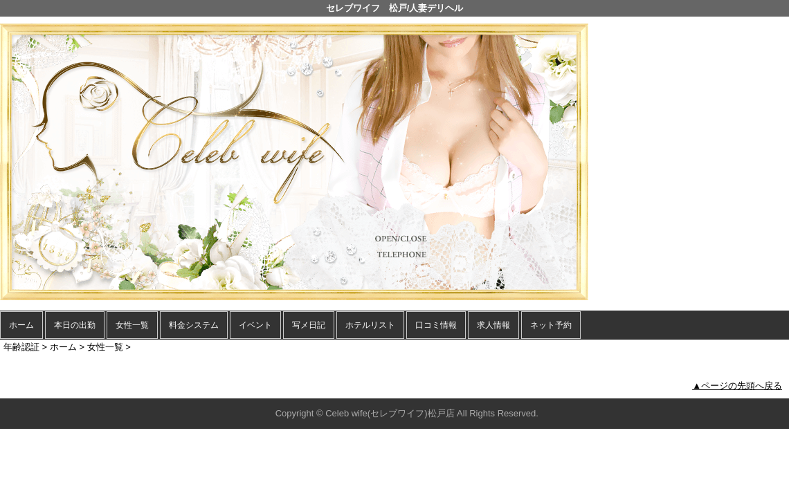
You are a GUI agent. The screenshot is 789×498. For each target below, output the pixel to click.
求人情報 (493, 325)
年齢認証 (21, 347)
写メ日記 (308, 325)
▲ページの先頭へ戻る (737, 385)
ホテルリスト (370, 325)
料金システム (194, 325)
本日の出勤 (75, 325)
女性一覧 (132, 325)
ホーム (21, 325)
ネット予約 (551, 325)
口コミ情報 (436, 325)
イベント (255, 325)
